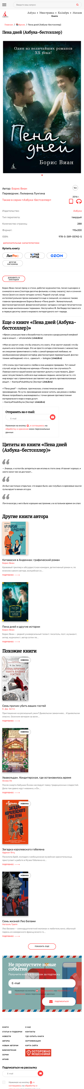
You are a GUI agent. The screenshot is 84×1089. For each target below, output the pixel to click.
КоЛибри (63, 13)
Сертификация (33, 1041)
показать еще (42, 946)
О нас (28, 1027)
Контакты (30, 1032)
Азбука (31, 13)
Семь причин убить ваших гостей (24, 705)
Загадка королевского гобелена (23, 849)
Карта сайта (31, 1046)
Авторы (6, 1041)
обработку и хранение (17, 429)
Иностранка (46, 13)
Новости (6, 1036)
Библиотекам (9, 1050)
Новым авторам (10, 1046)
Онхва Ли (7, 780)
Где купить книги (34, 1036)
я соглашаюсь (37, 425)
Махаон (77, 13)
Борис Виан (19, 188)
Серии (5, 1055)
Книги (54, 16)
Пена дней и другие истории (21, 626)
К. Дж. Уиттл (8, 709)
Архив (5, 1059)
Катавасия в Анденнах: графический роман (31, 560)
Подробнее (11, 575)
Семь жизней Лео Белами (19, 921)
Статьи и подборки (12, 1032)
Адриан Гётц (8, 852)
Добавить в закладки (14, 279)
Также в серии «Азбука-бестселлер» (26, 200)
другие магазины (12, 263)
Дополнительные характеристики (21, 243)
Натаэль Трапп (9, 924)
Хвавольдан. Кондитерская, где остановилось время (36, 777)
